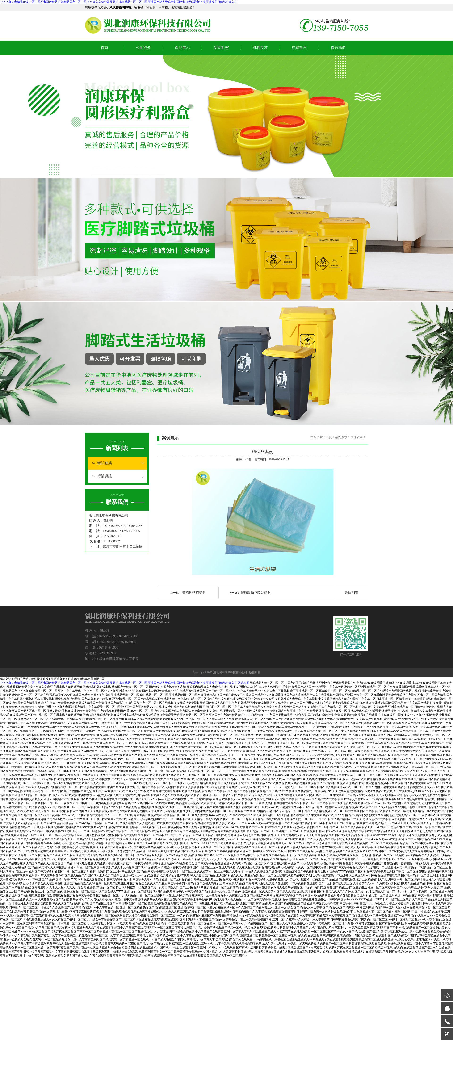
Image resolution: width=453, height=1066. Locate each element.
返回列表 (351, 592)
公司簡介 (143, 48)
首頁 (104, 48)
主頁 (329, 437)
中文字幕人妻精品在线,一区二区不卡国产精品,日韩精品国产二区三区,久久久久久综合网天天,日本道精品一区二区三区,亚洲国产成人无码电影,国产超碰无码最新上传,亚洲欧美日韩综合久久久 (118, 2)
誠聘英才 (260, 48)
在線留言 (299, 48)
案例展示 (341, 437)
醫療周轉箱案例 (194, 592)
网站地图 (243, 682)
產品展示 (182, 48)
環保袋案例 (358, 437)
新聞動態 (221, 48)
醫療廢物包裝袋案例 (255, 592)
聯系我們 (338, 48)
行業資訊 (104, 476)
